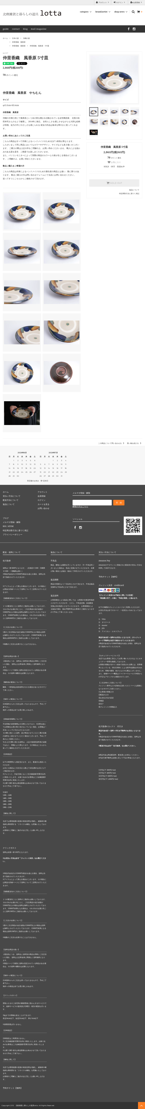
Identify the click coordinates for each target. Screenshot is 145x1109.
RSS (4, 526)
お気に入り (114, 162)
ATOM (11, 526)
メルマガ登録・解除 (11, 522)
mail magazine (38, 29)
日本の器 (15, 38)
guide (6, 29)
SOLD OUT (114, 182)
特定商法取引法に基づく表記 (15, 530)
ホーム (5, 38)
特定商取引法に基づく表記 (129, 193)
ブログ (6, 518)
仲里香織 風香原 (18, 42)
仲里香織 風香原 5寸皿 (39, 46)
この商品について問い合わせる (111, 443)
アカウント (102, 2)
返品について (134, 190)
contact (16, 29)
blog (25, 29)
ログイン (120, 2)
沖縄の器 (26, 38)
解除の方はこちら (80, 506)
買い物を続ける (134, 443)
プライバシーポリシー (12, 534)
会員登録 (136, 2)
